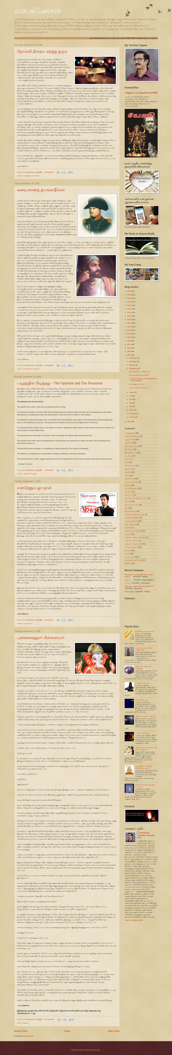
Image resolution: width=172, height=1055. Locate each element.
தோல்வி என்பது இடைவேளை (136, 498)
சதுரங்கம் (128, 469)
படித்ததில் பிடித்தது (30, 474)
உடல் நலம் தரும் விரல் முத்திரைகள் (144, 649)
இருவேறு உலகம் (131, 446)
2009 (129, 351)
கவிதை (127, 459)
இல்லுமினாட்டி (130, 453)
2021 (129, 309)
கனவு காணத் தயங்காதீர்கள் (41, 190)
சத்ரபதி (127, 472)
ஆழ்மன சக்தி (130, 440)
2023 (129, 302)
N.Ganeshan (144, 833)
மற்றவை (128, 534)
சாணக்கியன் (129, 479)
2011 (129, 344)
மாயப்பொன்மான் (131, 540)
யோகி (127, 554)
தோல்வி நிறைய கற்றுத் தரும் (42, 51)
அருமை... (128, 580)
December (133, 358)
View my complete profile (134, 920)
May (131, 403)
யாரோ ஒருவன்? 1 (142, 733)
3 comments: (49, 365)
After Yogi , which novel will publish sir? (139, 586)
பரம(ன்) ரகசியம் (131, 521)
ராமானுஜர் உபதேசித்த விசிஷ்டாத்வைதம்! (143, 767)
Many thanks (129, 592)
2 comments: (49, 172)
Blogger (97, 1050)
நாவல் (127, 501)
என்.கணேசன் (37, 11)
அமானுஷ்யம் (130, 433)
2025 (129, 295)
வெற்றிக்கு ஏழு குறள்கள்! (144, 631)
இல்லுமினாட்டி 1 (141, 700)
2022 (129, 305)
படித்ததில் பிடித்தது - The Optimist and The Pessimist (60, 383)
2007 (129, 422)
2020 (129, 312)
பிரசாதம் (128, 528)
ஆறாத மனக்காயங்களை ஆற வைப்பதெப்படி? (146, 748)
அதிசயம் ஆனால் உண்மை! (145, 716)
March (131, 410)
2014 (129, 334)
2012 (129, 341)
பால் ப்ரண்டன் (130, 524)
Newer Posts (20, 1031)
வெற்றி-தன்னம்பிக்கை (31, 176)
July (130, 396)
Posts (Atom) (29, 1036)
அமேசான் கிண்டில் (132, 436)
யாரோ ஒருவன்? (131, 547)
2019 (129, 316)
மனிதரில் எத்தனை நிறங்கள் (135, 537)
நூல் (126, 508)
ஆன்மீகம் (128, 443)
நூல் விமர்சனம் (130, 511)
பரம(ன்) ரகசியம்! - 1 (143, 683)
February (132, 413)
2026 (129, 291)
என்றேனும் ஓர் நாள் (34, 488)
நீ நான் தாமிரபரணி (132, 505)
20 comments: (49, 1019)
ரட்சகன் (127, 583)
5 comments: (49, 620)
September (133, 369)
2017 (129, 323)
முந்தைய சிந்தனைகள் (133, 544)
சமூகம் (127, 475)
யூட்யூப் (128, 550)
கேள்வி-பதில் (130, 466)
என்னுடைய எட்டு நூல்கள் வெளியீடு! (141, 93)
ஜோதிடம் (128, 563)
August (132, 392)
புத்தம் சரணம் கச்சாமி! (133, 531)
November (133, 361)
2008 (129, 355)
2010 (129, 348)
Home (67, 1031)
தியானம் (128, 492)
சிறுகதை (26, 1023)
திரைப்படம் (129, 495)
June (131, 399)
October (132, 365)
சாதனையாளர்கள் (131, 482)
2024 (129, 298)
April (131, 406)
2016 (129, 327)
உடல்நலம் (129, 456)
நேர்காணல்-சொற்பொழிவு (135, 514)
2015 (129, 330)
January (132, 417)
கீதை (126, 462)
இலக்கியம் (129, 449)
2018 (129, 319)
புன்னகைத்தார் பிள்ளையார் (41, 638)
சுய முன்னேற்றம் (131, 488)
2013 (129, 337)
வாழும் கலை (28, 623)
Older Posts (113, 1031)
